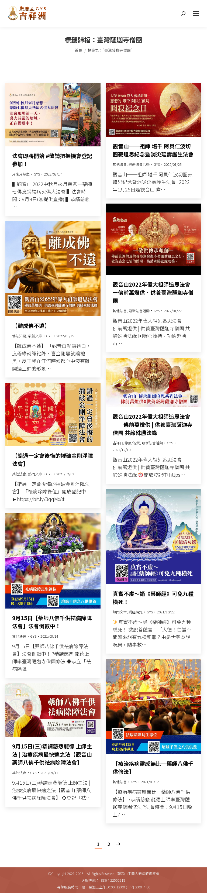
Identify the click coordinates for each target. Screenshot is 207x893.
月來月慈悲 (21, 174)
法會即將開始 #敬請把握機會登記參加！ (52, 160)
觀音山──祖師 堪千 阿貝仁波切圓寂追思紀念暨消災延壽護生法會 (153, 150)
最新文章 (35, 335)
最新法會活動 (139, 164)
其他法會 (120, 164)
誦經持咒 (136, 611)
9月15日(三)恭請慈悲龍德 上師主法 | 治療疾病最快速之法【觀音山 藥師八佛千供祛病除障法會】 (52, 754)
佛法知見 (19, 335)
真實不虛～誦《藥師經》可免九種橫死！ (153, 598)
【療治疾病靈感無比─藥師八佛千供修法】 (153, 767)
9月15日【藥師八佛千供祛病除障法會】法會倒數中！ (52, 622)
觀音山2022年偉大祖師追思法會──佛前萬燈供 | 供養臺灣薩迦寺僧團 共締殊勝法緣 (152, 425)
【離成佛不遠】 (31, 325)
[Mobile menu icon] (196, 13)
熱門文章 (35, 473)
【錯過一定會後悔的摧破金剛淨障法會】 (52, 460)
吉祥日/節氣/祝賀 (126, 442)
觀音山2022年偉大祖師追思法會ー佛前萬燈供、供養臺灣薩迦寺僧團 (153, 292)
